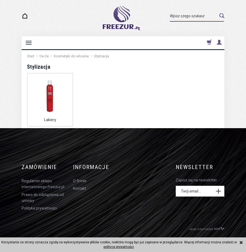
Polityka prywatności (39, 208)
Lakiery (50, 120)
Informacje (91, 167)
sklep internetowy (206, 229)
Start (30, 56)
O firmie (80, 181)
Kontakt (79, 188)
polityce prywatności (119, 247)
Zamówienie (39, 167)
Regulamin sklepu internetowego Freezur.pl (43, 184)
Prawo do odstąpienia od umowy (43, 198)
